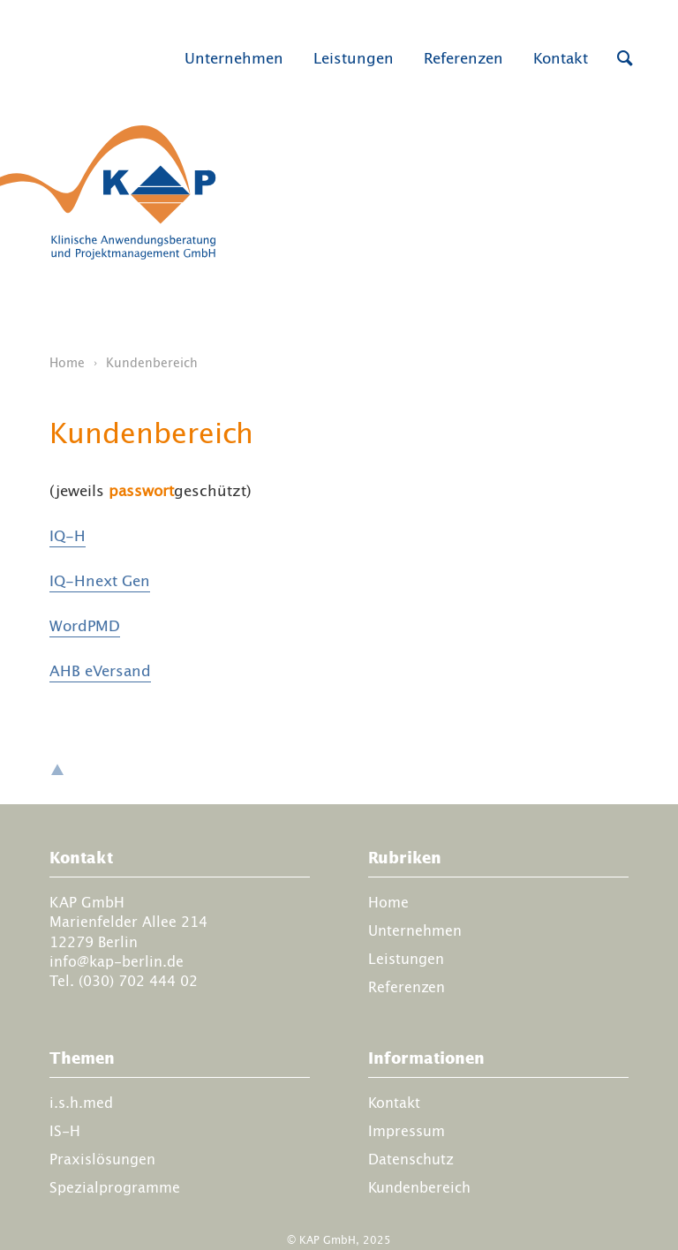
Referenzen (463, 58)
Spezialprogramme (114, 1187)
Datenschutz (411, 1159)
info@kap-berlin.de (116, 961)
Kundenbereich (419, 1187)
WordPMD (84, 625)
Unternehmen (234, 58)
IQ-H (67, 535)
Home (67, 363)
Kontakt (560, 58)
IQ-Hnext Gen (99, 580)
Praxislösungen (102, 1159)
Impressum (406, 1131)
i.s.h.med (81, 1102)
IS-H (64, 1131)
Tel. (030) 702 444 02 (123, 981)
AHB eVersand (100, 670)
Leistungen (353, 58)
